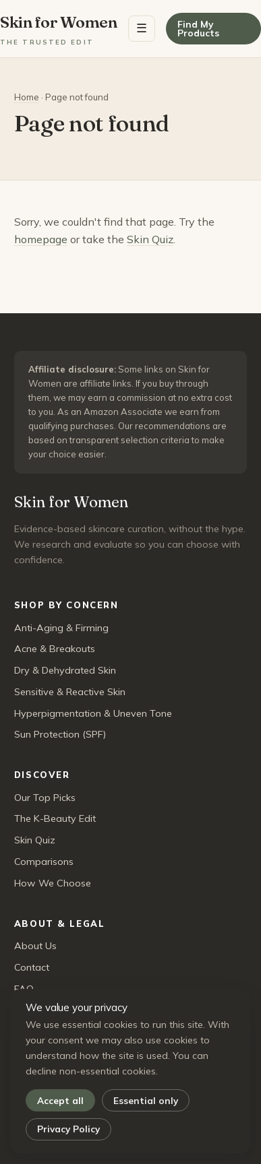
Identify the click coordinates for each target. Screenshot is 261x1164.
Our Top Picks (45, 797)
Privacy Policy (68, 1128)
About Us (35, 946)
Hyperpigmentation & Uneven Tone (93, 713)
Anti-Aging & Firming (61, 628)
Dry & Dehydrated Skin (65, 670)
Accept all (60, 1100)
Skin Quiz (150, 239)
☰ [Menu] (141, 28)
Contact (31, 967)
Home (26, 97)
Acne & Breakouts (54, 649)
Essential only (145, 1100)
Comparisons (44, 861)
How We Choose (52, 883)
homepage (40, 239)
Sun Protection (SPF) (60, 734)
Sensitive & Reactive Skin (69, 692)
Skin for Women (58, 29)
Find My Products (198, 28)
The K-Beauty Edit (55, 818)
